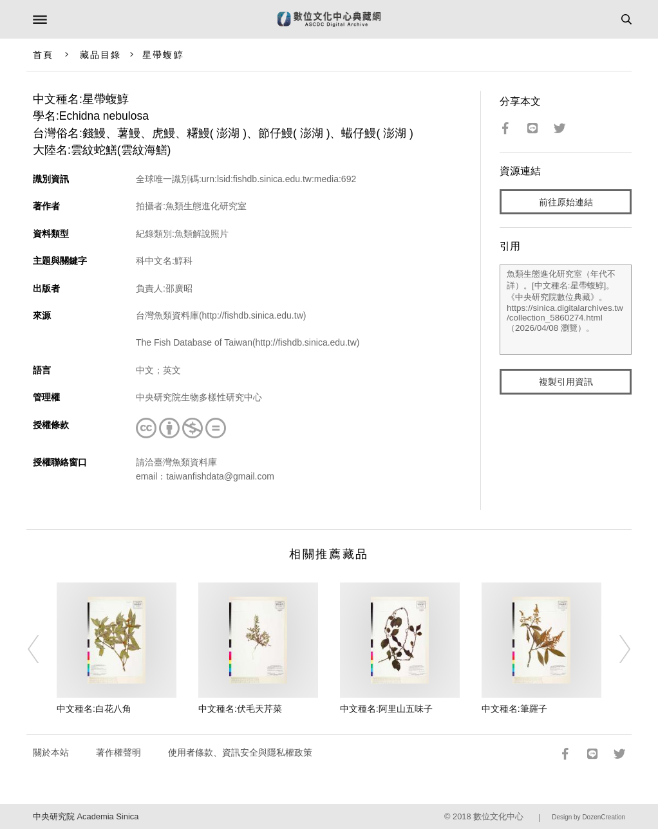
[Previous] (42, 649)
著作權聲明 (118, 752)
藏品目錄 (100, 55)
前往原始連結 (566, 202)
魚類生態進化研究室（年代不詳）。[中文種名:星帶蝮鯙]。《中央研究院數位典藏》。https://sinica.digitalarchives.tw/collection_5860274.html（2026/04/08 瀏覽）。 (566, 310)
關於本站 (51, 752)
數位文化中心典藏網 (329, 19)
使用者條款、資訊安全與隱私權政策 (240, 752)
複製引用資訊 (566, 382)
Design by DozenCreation (588, 817)
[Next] (616, 649)
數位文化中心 (498, 816)
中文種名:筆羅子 (514, 708)
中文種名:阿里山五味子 (386, 708)
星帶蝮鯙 (162, 55)
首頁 (43, 55)
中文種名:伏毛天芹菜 (240, 708)
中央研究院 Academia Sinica (85, 816)
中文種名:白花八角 (94, 708)
